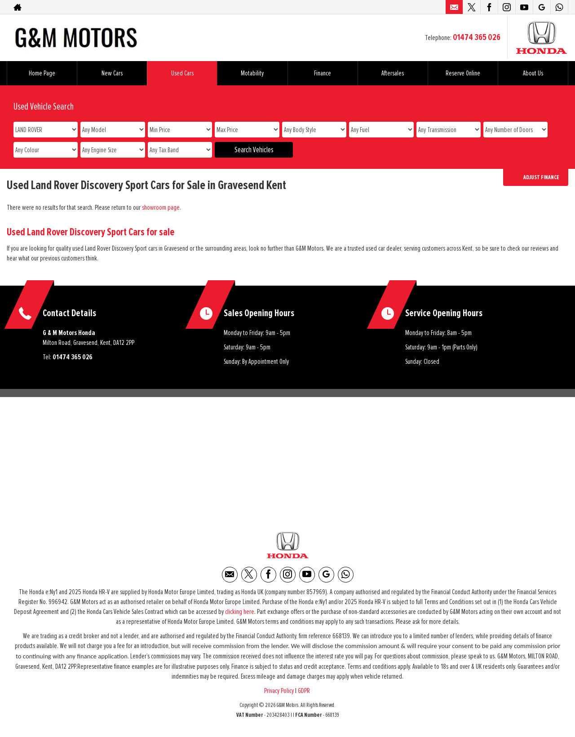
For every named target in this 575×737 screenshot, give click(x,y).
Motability (252, 73)
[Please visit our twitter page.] (471, 7)
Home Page (42, 73)
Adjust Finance (541, 177)
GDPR (304, 691)
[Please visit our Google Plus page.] (541, 7)
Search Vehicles (254, 150)
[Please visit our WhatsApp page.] (559, 7)
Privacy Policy (279, 691)
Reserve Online (463, 73)
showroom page (161, 207)
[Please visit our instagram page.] (506, 7)
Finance (322, 73)
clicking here (239, 612)
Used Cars (182, 73)
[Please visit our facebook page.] (489, 7)
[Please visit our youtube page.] (524, 7)
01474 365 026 (476, 37)
